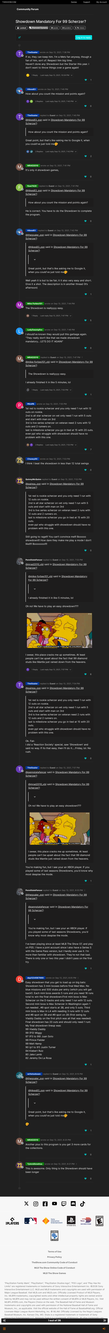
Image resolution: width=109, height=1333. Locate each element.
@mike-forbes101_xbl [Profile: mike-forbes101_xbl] (38, 361)
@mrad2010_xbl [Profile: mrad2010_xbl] (35, 564)
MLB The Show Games (54, 1273)
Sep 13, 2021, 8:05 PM (65, 978)
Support (86, 2)
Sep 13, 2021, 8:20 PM (60, 1140)
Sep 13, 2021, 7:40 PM (57, 89)
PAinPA (30, 404)
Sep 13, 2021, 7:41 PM (60, 165)
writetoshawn (34, 1074)
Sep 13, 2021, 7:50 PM (56, 404)
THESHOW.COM (9, 2)
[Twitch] (63, 1204)
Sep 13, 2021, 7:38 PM (59, 52)
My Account (101, 2)
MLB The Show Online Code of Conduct (54, 1267)
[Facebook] (45, 1204)
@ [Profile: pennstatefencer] (36, 772)
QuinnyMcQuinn (33, 479)
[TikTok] (82, 1204)
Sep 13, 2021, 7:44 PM (64, 303)
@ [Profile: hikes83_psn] (34, 119)
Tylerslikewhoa (34, 1164)
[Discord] (73, 1204)
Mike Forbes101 (34, 303)
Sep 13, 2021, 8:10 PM (72, 1074)
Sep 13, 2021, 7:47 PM (70, 357)
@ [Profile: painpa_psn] (33, 483)
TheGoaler (32, 52)
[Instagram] (35, 1204)
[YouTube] (54, 1204)
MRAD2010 (32, 165)
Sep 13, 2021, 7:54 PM (69, 683)
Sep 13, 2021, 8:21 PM (64, 1164)
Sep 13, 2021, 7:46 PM (64, 329)
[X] (26, 1204)
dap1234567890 (35, 978)
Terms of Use (54, 1251)
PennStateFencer (34, 560)
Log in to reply (84, 37)
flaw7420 (32, 186)
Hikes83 (31, 89)
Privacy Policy (54, 1257)
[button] (4, 1329)
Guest (52, 115)
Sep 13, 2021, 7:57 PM (69, 767)
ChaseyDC (32, 459)
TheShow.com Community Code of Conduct (54, 1262)
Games (74, 2)
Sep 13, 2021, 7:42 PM (67, 230)
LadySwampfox (34, 329)
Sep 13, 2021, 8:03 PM (72, 890)
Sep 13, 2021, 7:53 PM (59, 459)
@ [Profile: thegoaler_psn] (35, 234)
